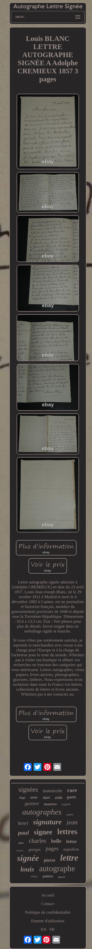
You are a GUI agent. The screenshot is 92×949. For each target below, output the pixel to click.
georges (34, 849)
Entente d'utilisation (48, 921)
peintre (48, 876)
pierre (49, 860)
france (20, 850)
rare (72, 790)
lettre (69, 858)
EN (43, 929)
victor (34, 876)
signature (47, 822)
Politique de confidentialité (47, 912)
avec (34, 797)
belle (56, 841)
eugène (66, 804)
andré (69, 814)
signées (28, 789)
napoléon (71, 849)
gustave (32, 803)
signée (28, 858)
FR (52, 929)
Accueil (47, 895)
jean (72, 822)
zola (58, 797)
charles (37, 840)
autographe (57, 868)
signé (46, 797)
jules (21, 842)
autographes (42, 811)
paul (23, 833)
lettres (67, 831)
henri (23, 823)
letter (71, 841)
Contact (47, 903)
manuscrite (52, 790)
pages (52, 848)
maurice (50, 804)
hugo (22, 797)
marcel (61, 877)
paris (71, 797)
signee (43, 832)
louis (27, 869)
